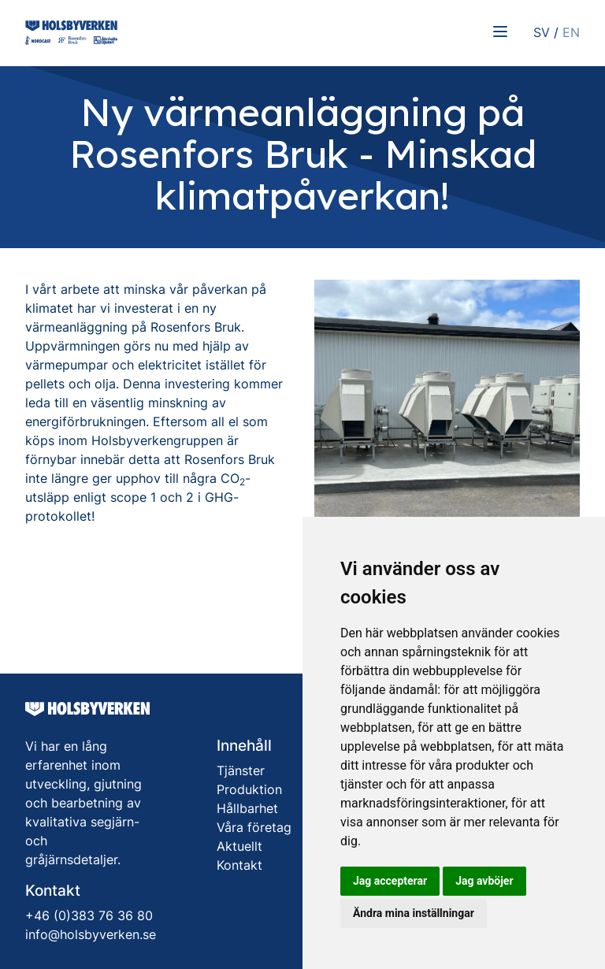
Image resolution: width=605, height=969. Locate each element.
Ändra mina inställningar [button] (413, 913)
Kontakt (239, 865)
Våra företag (254, 827)
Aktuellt (239, 846)
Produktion (249, 789)
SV (541, 32)
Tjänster (241, 770)
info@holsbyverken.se (90, 934)
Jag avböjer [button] (484, 880)
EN (571, 32)
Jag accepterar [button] (390, 880)
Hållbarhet (247, 808)
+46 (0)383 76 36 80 (89, 915)
